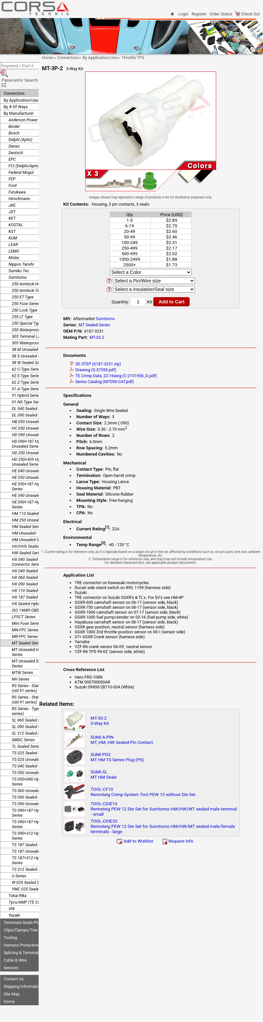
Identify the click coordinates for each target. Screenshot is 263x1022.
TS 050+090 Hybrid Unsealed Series (37, 765)
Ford (12, 169)
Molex (14, 241)
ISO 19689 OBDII (26, 593)
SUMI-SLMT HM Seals (125, 774)
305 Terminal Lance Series (35, 319)
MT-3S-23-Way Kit (121, 720)
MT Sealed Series (27, 626)
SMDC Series (23, 723)
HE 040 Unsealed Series (33, 454)
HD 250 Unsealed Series (33, 436)
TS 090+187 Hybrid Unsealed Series (37, 808)
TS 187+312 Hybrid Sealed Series (35, 844)
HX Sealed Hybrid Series (33, 587)
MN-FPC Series (25, 613)
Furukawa (17, 175)
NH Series (20, 662)
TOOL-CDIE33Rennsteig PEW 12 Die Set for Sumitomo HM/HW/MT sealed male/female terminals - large (171, 826)
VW (11, 892)
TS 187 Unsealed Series (32, 834)
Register (199, 13)
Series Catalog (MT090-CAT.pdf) (126, 381)
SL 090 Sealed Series (30, 710)
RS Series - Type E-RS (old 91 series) (37, 695)
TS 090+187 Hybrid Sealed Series (35, 796)
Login (183, 13)
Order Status (221, 13)
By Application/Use (21, 83)
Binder (14, 110)
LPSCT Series (24, 600)
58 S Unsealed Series (30, 339)
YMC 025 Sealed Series (32, 872)
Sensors (11, 951)
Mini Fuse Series (26, 606)
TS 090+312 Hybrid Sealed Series (35, 819)
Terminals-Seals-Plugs (24, 906)
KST (12, 215)
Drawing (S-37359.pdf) (117, 369)
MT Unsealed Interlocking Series (34, 636)
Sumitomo (18, 260)
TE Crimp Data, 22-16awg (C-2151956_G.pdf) (137, 375)
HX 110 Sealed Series (31, 574)
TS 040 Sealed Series (30, 749)
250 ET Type (22, 280)
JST (12, 195)
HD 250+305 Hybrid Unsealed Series (29, 445)
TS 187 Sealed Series (30, 828)
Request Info (191, 841)
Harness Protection (21, 928)
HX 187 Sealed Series (31, 580)
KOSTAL (16, 208)
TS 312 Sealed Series (30, 852)
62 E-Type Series (26, 359)
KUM (13, 221)
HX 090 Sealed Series (31, 567)
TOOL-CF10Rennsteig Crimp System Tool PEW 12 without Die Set (164, 792)
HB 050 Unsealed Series (33, 405)
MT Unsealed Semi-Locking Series (36, 647)
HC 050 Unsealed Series (33, 411)
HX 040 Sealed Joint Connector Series (30, 545)
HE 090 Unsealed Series (33, 479)
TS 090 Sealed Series (30, 780)
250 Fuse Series (26, 287)
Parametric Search (23, 68)
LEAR (13, 228)
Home (9, 985)
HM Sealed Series (27, 510)
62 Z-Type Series (26, 365)
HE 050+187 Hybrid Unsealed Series (38, 470)
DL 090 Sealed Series (30, 398)
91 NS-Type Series (28, 385)
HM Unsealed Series (29, 523)
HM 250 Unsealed (27, 503)
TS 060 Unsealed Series (32, 774)
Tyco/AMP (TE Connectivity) (33, 885)
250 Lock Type (24, 293)
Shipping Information (23, 970)
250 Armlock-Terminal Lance (37, 274)
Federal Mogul (21, 155)
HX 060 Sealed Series (31, 561)
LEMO (14, 234)
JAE (12, 188)
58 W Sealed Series (29, 346)
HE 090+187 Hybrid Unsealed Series (38, 488)
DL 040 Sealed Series (30, 392)
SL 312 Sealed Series (30, 716)
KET (12, 201)
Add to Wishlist (148, 841)
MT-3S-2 (121, 337)
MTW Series (22, 656)
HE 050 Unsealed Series (33, 461)
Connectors (14, 76)
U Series (19, 859)
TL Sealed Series (26, 729)
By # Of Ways (16, 90)
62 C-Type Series (26, 352)
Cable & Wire (15, 943)
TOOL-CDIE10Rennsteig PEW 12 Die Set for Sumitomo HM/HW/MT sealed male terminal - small (171, 809)
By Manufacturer (19, 96)
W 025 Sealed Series (30, 866)
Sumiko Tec (19, 254)
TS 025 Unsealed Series (32, 743)
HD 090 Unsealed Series (33, 418)
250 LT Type (22, 300)
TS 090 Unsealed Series (32, 787)
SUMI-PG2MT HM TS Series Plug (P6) (138, 757)
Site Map (12, 977)
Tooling (10, 921)
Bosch (14, 116)
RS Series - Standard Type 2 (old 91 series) (36, 683)
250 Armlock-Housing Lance (37, 267)
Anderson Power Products (32, 103)
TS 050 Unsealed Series (32, 756)
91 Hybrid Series (26, 379)
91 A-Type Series (26, 372)
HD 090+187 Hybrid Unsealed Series (29, 427)
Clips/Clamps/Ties (21, 913)
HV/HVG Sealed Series (32, 529)
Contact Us (14, 962)
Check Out (247, 13)
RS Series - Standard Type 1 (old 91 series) (36, 672)
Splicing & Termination (24, 936)
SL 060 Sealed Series (30, 703)
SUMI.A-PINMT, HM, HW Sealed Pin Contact (143, 739)
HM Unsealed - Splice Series (36, 516)
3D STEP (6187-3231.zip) (119, 363)
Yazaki (14, 898)
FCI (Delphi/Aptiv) (24, 149)
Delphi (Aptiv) (20, 123)
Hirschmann (19, 182)
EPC (12, 142)
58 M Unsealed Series (31, 333)
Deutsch (16, 136)
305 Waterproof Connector (35, 326)
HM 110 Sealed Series (31, 497)
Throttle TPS (160, 57)
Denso (14, 129)
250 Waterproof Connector (35, 313)
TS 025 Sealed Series (30, 736)
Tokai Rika (18, 879)
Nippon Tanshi (21, 247)
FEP (12, 162)
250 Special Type (27, 306)
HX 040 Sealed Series (31, 554)
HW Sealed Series (27, 536)
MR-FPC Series (25, 620)
